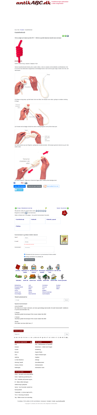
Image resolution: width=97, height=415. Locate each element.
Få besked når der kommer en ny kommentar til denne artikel (40, 254)
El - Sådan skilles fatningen (21, 382)
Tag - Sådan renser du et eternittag (23, 397)
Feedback (19, 189)
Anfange (37, 359)
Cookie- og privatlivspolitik (58, 401)
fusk (16, 344)
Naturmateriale (32, 293)
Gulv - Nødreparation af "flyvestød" (43, 344)
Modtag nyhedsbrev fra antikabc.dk (34, 256)
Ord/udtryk (45, 285)
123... (66, 337)
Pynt (43, 288)
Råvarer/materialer (47, 292)
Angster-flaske (38, 352)
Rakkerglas (17, 367)
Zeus (16, 354)
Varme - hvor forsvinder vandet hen (23, 387)
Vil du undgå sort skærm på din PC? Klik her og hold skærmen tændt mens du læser (38, 38)
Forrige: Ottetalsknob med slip (23, 208)
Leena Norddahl (19, 306)
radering (17, 357)
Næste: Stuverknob (63, 208)
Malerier (30, 287)
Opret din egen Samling (34, 186)
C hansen (17, 312)
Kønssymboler (18, 389)
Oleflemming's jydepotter (21, 384)
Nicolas (16, 321)
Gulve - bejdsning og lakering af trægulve (24, 376)
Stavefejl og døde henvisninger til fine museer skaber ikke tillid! (30, 314)
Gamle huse (18, 292)
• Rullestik (33, 219)
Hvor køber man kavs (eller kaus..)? (24, 323)
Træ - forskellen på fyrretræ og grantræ (24, 379)
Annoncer (43, 401)
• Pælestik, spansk (51, 219)
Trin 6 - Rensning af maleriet (22, 394)
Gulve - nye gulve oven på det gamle (24, 374)
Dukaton (17, 347)
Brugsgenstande (19, 287)
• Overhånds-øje (20, 219)
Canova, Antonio (19, 365)
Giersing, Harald (19, 362)
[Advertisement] (7, 23)
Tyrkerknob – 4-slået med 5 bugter (43, 347)
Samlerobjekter (46, 293)
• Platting (18, 226)
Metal (29, 288)
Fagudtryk (17, 288)
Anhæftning (38, 349)
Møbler (30, 290)
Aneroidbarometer (39, 362)
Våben (57, 288)
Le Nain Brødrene (19, 359)
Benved (17, 352)
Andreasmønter (39, 365)
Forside (22, 29)
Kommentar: (18, 247)
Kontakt (49, 401)
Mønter (30, 292)
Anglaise (37, 357)
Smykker (58, 285)
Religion (44, 290)
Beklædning (18, 285)
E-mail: (17, 241)
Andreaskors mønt (39, 367)
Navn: (16, 237)
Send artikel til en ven (52, 186)
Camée (16, 349)
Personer (44, 287)
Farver (16, 290)
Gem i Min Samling (20, 186)
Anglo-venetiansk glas (40, 354)
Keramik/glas (18, 293)
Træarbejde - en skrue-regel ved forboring (24, 392)
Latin (29, 285)
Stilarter (58, 287)
